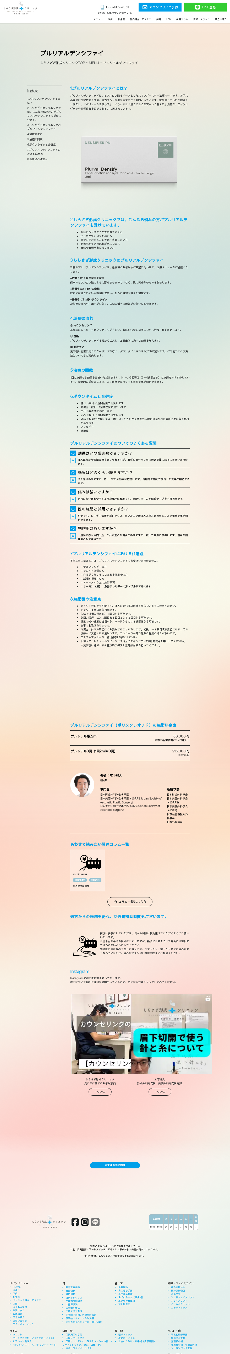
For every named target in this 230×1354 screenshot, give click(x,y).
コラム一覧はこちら (130, 901)
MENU (94, 62)
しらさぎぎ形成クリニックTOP (62, 62)
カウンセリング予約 (160, 7)
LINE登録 (205, 7)
